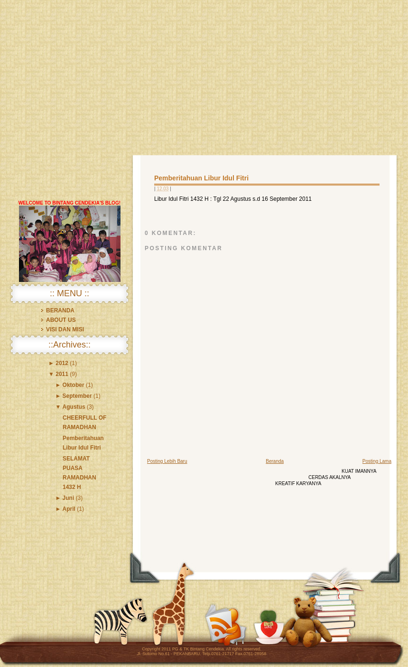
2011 (62, 374)
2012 (62, 363)
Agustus (74, 407)
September (77, 396)
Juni (68, 498)
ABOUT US (61, 320)
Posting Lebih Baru (167, 461)
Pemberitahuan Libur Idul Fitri (201, 178)
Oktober (73, 385)
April (69, 509)
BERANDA (60, 310)
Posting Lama (376, 461)
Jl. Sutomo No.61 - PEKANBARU (168, 653)
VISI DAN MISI (65, 329)
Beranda (275, 461)
